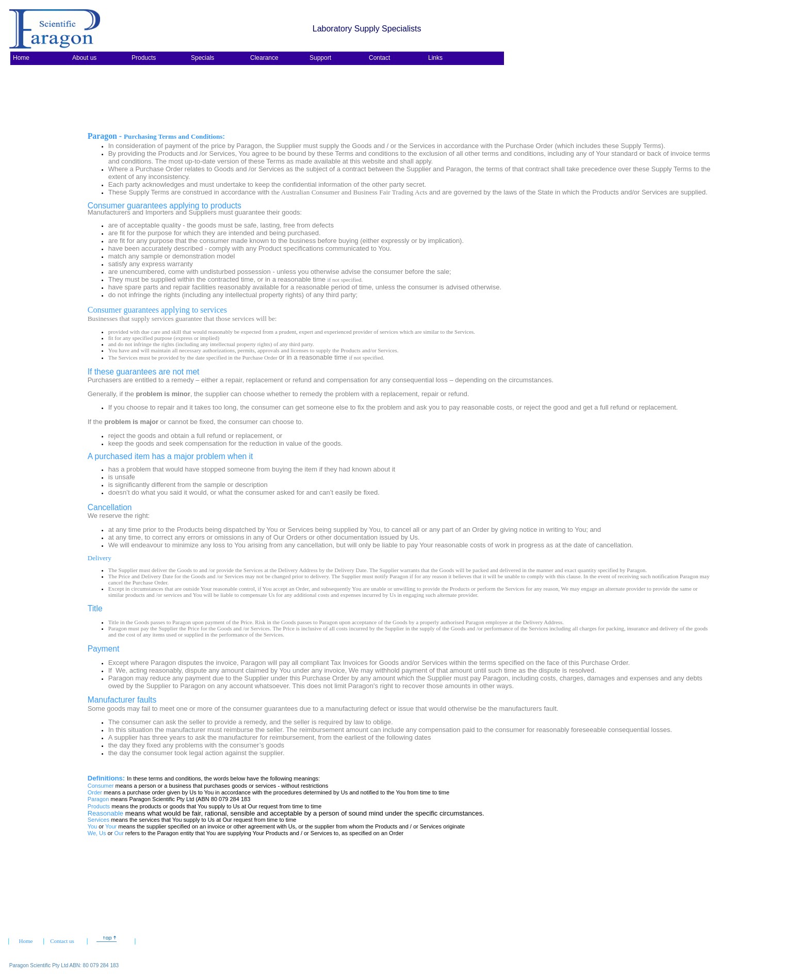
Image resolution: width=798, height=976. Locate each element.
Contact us (62, 941)
